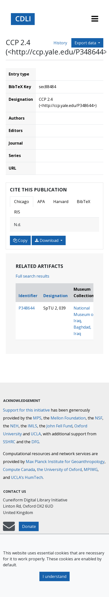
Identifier (28, 295)
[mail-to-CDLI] (9, 528)
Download (47, 240)
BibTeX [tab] (83, 201)
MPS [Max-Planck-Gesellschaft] (37, 418)
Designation (55, 295)
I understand (54, 576)
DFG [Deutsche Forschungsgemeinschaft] (35, 441)
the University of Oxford (59, 469)
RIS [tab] (17, 212)
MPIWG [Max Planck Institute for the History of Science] (91, 469)
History (60, 43)
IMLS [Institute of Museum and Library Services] (32, 426)
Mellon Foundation (68, 418)
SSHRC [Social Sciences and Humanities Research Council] (9, 441)
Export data (86, 43)
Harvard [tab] (60, 201)
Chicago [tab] (21, 201)
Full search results (32, 276)
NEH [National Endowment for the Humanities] (14, 426)
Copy (20, 240)
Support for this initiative (26, 410)
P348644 (26, 308)
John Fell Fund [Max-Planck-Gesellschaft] (59, 426)
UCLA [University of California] (36, 434)
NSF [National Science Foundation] (98, 418)
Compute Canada (19, 469)
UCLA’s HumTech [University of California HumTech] (27, 477)
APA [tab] (41, 201)
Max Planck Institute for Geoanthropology (65, 461)
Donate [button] (29, 526)
